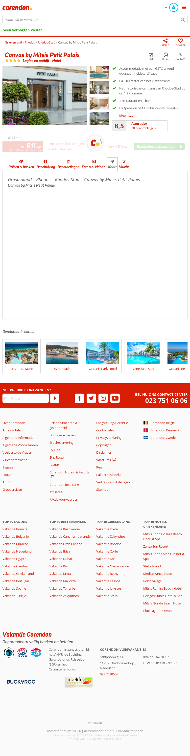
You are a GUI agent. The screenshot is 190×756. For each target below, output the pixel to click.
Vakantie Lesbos (108, 581)
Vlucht (124, 167)
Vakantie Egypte (14, 558)
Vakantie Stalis (107, 596)
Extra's (7, 474)
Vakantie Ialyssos (108, 588)
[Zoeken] (183, 19)
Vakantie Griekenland (18, 573)
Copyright (103, 445)
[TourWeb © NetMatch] (95, 723)
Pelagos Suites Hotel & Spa (162, 596)
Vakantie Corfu (107, 551)
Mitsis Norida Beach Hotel (162, 603)
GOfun (54, 465)
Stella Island (152, 566)
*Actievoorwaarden (63, 499)
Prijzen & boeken (21, 167)
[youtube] (115, 398)
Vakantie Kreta (60, 573)
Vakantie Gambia (14, 566)
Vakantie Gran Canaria (65, 544)
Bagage (7, 467)
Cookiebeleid (105, 430)
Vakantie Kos (59, 566)
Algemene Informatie (17, 437)
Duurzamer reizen (62, 435)
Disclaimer (103, 452)
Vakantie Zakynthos (64, 596)
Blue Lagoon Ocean (157, 610)
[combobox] (95, 19)
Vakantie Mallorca (62, 581)
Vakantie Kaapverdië (64, 529)
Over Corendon (13, 423)
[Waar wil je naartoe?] (95, 19)
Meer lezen (127, 115)
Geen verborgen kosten (22, 30)
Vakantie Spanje (14, 588)
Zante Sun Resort (155, 546)
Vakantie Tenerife (62, 588)
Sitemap (102, 489)
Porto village (152, 581)
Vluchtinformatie (14, 460)
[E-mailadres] (25, 398)
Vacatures (103, 460)
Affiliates (55, 492)
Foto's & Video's (94, 167)
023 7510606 (109, 674)
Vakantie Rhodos (108, 544)
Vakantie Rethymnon (111, 573)
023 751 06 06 (166, 400)
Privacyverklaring (108, 437)
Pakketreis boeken (109, 474)
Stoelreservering (61, 442)
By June (54, 450)
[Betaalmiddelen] (21, 681)
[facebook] (79, 398)
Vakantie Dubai (60, 558)
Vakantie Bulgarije (15, 536)
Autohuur (9, 482)
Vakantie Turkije (14, 596)
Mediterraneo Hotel (157, 573)
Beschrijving (46, 167)
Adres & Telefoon (14, 430)
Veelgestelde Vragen (17, 452)
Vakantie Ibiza (59, 551)
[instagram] (103, 398)
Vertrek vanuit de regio (113, 482)
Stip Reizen (57, 457)
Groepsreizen (12, 489)
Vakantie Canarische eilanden (71, 536)
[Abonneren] (54, 398)
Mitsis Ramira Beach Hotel (162, 588)
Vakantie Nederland (17, 551)
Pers (99, 467)
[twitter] (91, 398)
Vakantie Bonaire (14, 529)
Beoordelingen (68, 167)
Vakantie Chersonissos (112, 566)
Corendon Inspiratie (64, 484)
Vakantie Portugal (15, 581)
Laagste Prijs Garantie (112, 423)
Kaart (112, 167)
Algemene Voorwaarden (20, 445)
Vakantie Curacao (15, 544)
